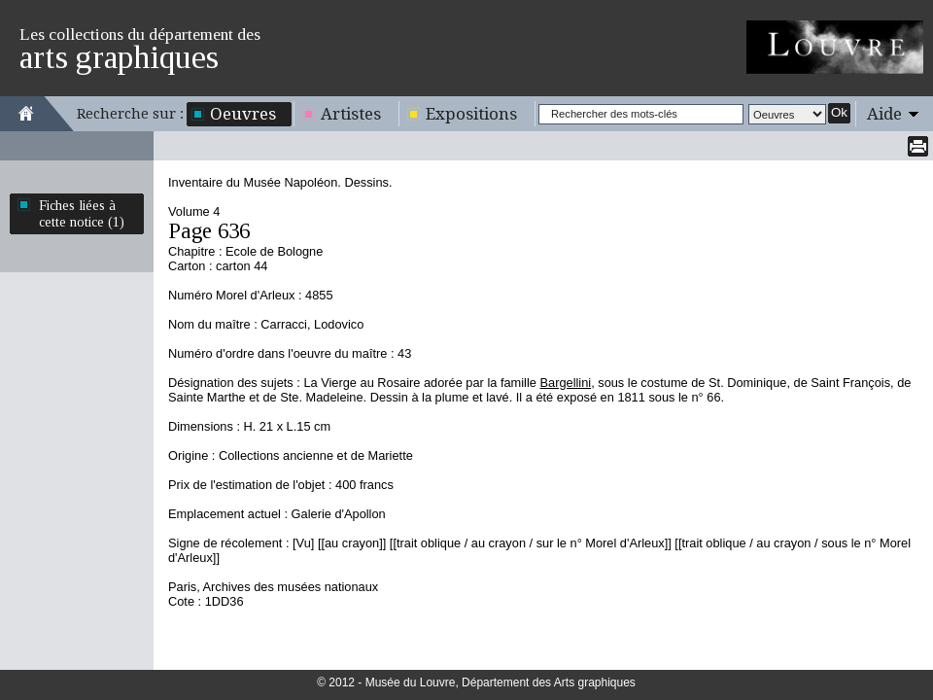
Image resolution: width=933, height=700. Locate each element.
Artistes (351, 113)
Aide (884, 113)
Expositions (471, 113)
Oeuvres (243, 113)
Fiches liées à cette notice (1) (81, 213)
